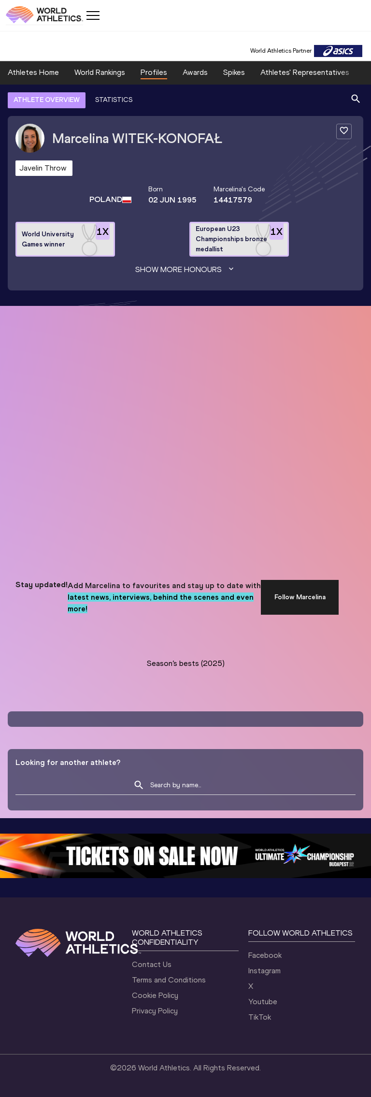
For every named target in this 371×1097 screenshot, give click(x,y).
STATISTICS (113, 100)
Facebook (265, 955)
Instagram (264, 970)
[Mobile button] (92, 15)
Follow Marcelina (300, 597)
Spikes (234, 72)
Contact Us (151, 964)
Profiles (154, 72)
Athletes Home (33, 72)
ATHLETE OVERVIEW (47, 100)
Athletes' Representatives (304, 72)
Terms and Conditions (169, 979)
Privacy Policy (155, 1010)
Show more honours (185, 269)
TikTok (259, 1017)
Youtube (262, 1001)
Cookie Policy (155, 995)
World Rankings (99, 72)
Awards (195, 72)
